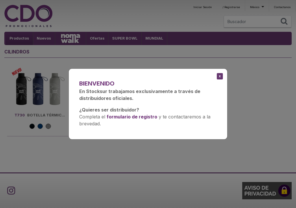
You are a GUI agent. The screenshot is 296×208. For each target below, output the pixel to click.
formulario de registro (132, 117)
